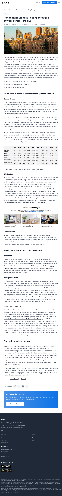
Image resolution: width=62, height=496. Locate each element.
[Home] (4, 10)
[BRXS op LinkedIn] (2, 431)
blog (12, 57)
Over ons (3, 438)
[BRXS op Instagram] (5, 431)
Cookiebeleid (4, 454)
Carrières (3, 440)
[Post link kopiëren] (26, 386)
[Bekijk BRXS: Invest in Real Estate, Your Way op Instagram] (22, 386)
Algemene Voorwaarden (7, 449)
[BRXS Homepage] (5, 2)
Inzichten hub (10, 10)
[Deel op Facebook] (15, 386)
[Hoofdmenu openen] (59, 3)
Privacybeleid (4, 451)
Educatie (7, 14)
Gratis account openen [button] (49, 2)
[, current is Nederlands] (38, 2)
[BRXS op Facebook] (8, 431)
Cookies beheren (5, 456)
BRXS (3, 419)
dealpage (10, 375)
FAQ (33, 440)
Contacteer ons (5, 442)
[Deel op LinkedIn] (18, 386)
